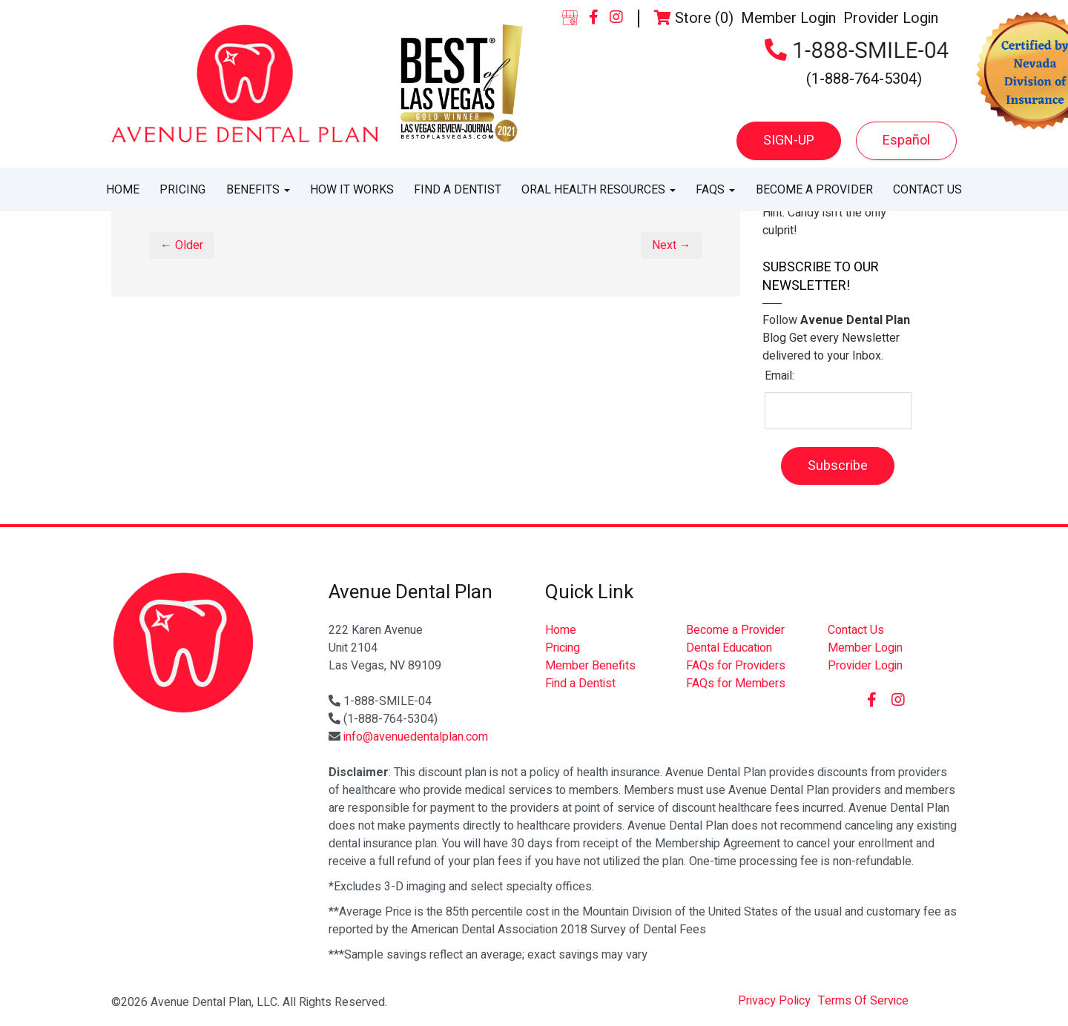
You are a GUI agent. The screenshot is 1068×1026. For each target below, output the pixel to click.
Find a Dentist (457, 190)
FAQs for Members (735, 683)
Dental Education (729, 648)
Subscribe (838, 466)
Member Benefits (590, 666)
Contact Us (927, 190)
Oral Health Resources (598, 190)
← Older (181, 245)
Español (906, 140)
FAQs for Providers (735, 666)
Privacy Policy (774, 1001)
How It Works (352, 190)
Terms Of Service (863, 1001)
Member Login (788, 18)
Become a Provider (814, 190)
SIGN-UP (788, 140)
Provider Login (890, 18)
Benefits (258, 190)
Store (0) (694, 18)
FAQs (715, 190)
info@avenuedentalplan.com (415, 737)
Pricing (182, 190)
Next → (671, 245)
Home (122, 190)
